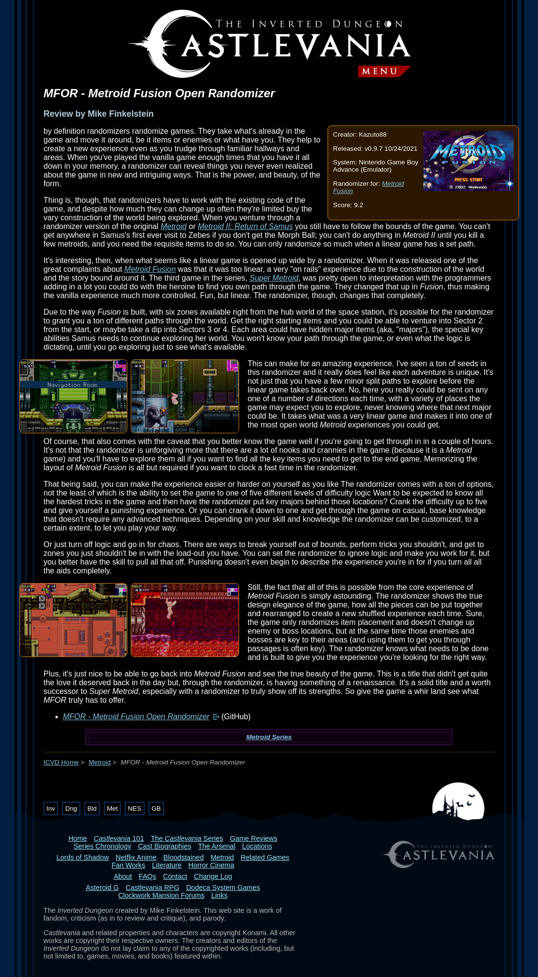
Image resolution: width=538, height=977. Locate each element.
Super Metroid (273, 278)
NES (134, 808)
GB (156, 808)
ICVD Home (61, 762)
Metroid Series (269, 737)
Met (112, 808)
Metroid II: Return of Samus (245, 226)
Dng (71, 808)
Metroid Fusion (150, 269)
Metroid (174, 226)
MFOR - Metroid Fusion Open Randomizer (136, 716)
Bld (92, 808)
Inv (51, 808)
